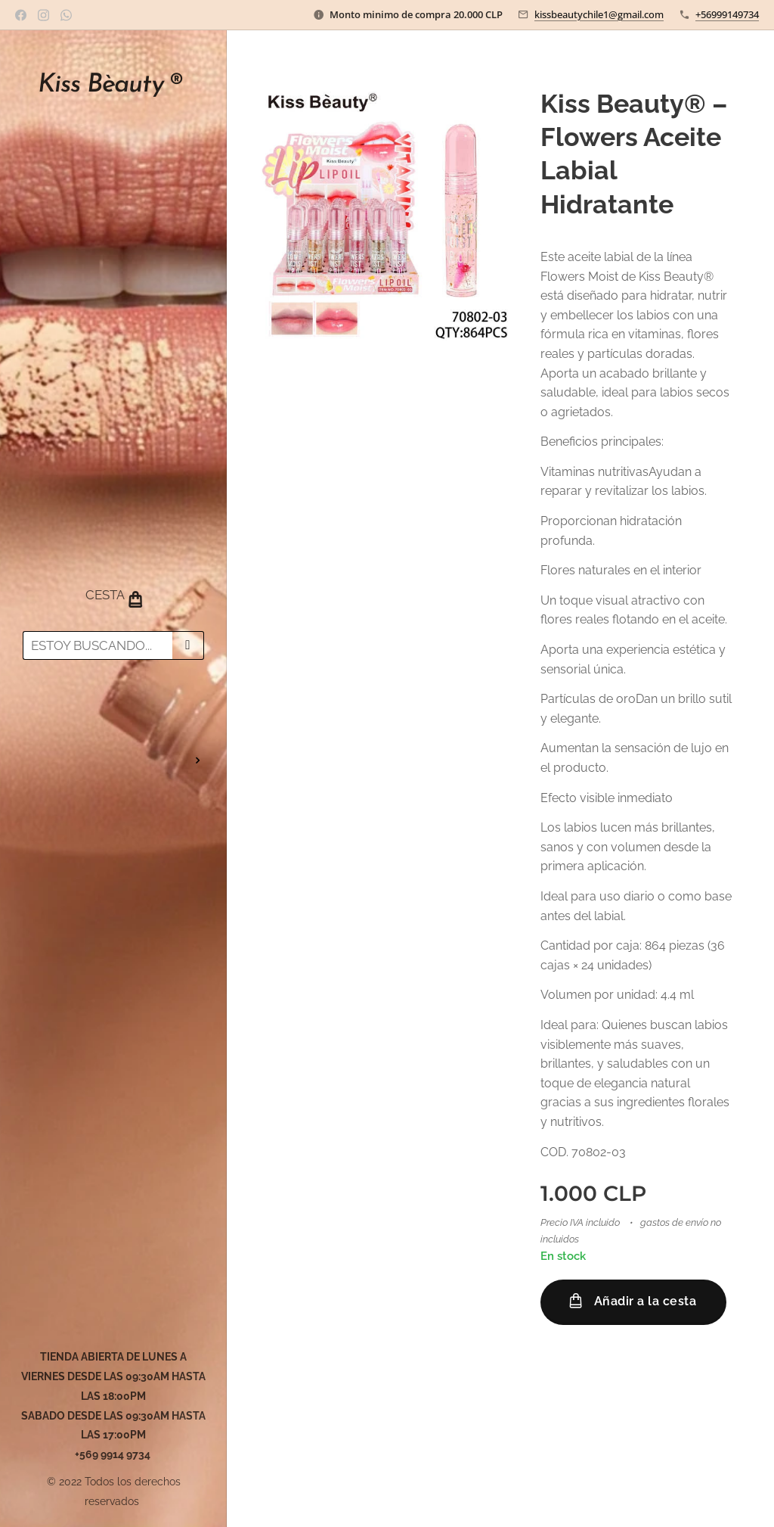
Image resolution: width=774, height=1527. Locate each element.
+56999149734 (727, 14)
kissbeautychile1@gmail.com (599, 14)
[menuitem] (113, 715)
